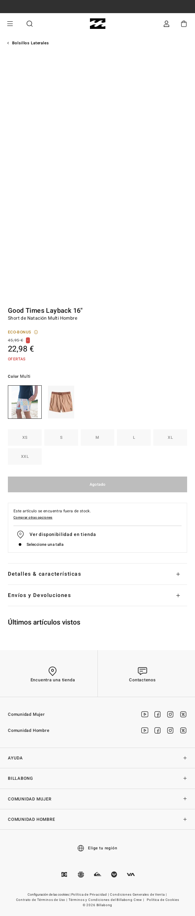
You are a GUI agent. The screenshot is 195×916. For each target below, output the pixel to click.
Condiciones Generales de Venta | (138, 894)
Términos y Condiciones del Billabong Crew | (107, 900)
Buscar (29, 24)
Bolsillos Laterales (30, 43)
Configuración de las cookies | (49, 894)
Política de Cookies (163, 900)
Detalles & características (44, 574)
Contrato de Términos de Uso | (42, 900)
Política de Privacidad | (90, 894)
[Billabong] (97, 23)
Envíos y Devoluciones (39, 595)
